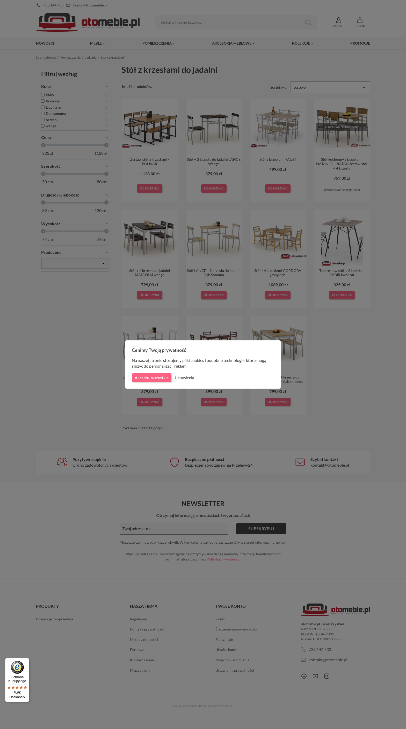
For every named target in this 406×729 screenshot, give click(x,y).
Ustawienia (183, 377)
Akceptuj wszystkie (151, 377)
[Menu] (26, 661)
